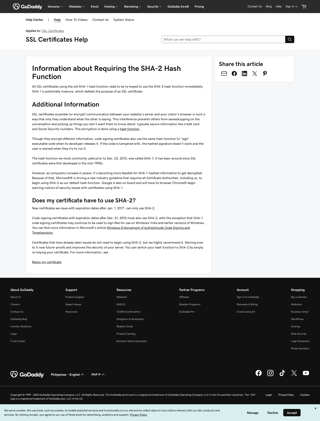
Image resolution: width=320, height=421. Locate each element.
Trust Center (18, 341)
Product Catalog (126, 333)
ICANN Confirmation (128, 311)
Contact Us (100, 19)
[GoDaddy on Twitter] (294, 375)
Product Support (75, 297)
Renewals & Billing (247, 304)
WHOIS (121, 304)
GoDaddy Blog (18, 319)
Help (57, 19)
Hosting (295, 326)
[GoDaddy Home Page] (27, 374)
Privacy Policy (286, 394)
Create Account (246, 311)
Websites (296, 304)
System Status (123, 19)
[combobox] (223, 39)
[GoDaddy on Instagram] (270, 375)
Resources (72, 311)
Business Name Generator (132, 341)
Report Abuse (73, 304)
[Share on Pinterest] (265, 73)
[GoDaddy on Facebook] (258, 375)
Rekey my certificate (46, 262)
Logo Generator (300, 341)
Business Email (299, 311)
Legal (13, 333)
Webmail (122, 297)
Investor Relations (20, 326)
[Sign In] (292, 6)
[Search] (289, 39)
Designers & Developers (130, 319)
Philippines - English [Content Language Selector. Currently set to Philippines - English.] (68, 374)
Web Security (298, 333)
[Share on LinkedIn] (244, 73)
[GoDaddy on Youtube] (306, 375)
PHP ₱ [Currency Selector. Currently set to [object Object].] (98, 374)
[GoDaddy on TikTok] (282, 375)
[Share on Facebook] (234, 73)
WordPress (297, 319)
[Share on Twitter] (255, 73)
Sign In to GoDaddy (248, 297)
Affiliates (184, 297)
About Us (15, 297)
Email (95, 6)
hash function (129, 128)
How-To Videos (77, 19)
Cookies (305, 394)
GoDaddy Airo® (178, 6)
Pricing (199, 6)
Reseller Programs (189, 304)
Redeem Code (125, 326)
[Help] (278, 6)
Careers (15, 304)
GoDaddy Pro (186, 311)
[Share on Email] (224, 73)
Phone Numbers (300, 348)
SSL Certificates (53, 30)
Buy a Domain (299, 297)
